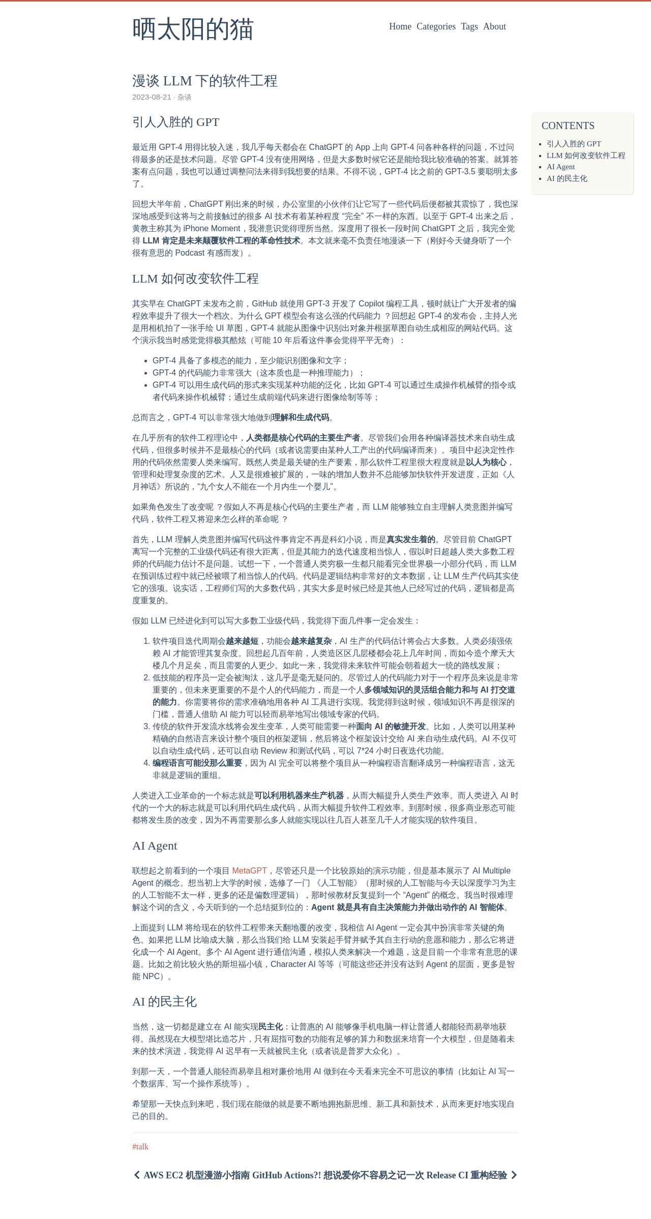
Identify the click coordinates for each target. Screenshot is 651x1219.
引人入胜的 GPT (574, 144)
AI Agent (561, 167)
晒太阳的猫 (193, 30)
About (494, 26)
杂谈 (183, 97)
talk (142, 1146)
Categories (436, 26)
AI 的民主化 (567, 178)
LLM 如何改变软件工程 (586, 155)
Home (400, 26)
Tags (469, 26)
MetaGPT (249, 870)
